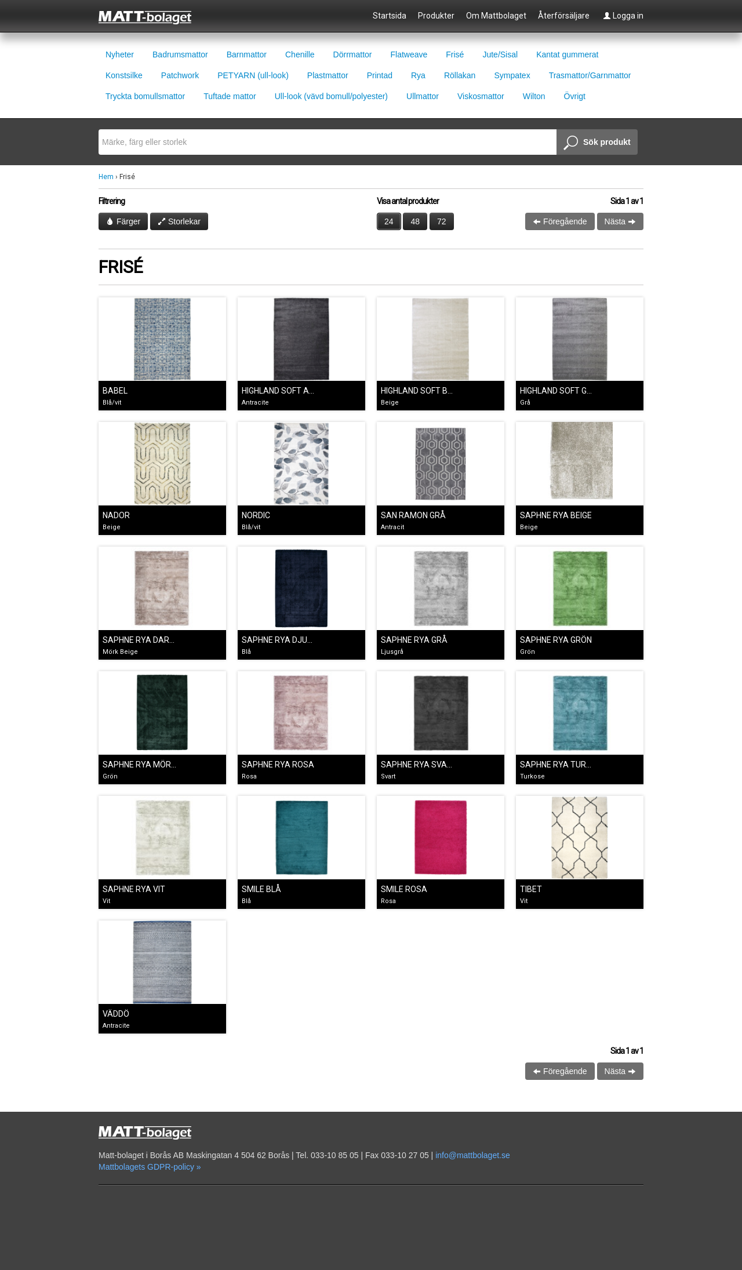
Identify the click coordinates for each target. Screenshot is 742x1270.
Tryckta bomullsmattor (145, 96)
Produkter (436, 15)
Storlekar (179, 221)
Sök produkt (597, 143)
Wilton (534, 96)
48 (415, 221)
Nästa (620, 221)
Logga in (623, 15)
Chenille (300, 54)
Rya (418, 75)
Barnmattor (247, 54)
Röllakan (459, 75)
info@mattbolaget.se (472, 1155)
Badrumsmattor (180, 54)
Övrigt (574, 96)
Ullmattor (422, 96)
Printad (379, 75)
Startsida (389, 15)
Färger (123, 221)
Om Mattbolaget (496, 15)
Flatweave (408, 54)
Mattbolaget (152, 17)
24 (389, 221)
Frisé (455, 54)
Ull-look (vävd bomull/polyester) (331, 96)
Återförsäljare (564, 15)
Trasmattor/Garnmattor (590, 75)
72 (441, 221)
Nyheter (120, 54)
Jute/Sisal (500, 54)
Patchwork (180, 75)
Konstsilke (124, 75)
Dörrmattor (352, 54)
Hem (106, 177)
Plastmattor (327, 75)
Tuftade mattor (229, 96)
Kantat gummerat (567, 54)
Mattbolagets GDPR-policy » (150, 1166)
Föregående (560, 221)
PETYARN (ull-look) (253, 75)
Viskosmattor (480, 96)
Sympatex (512, 75)
